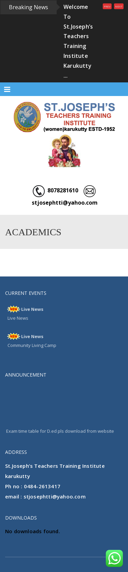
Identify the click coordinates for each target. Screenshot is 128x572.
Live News (32, 309)
